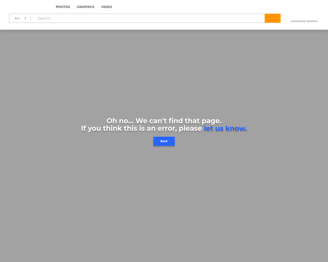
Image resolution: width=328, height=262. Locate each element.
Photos (63, 7)
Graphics (85, 7)
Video (106, 7)
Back (164, 141)
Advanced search (304, 21)
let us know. (225, 128)
